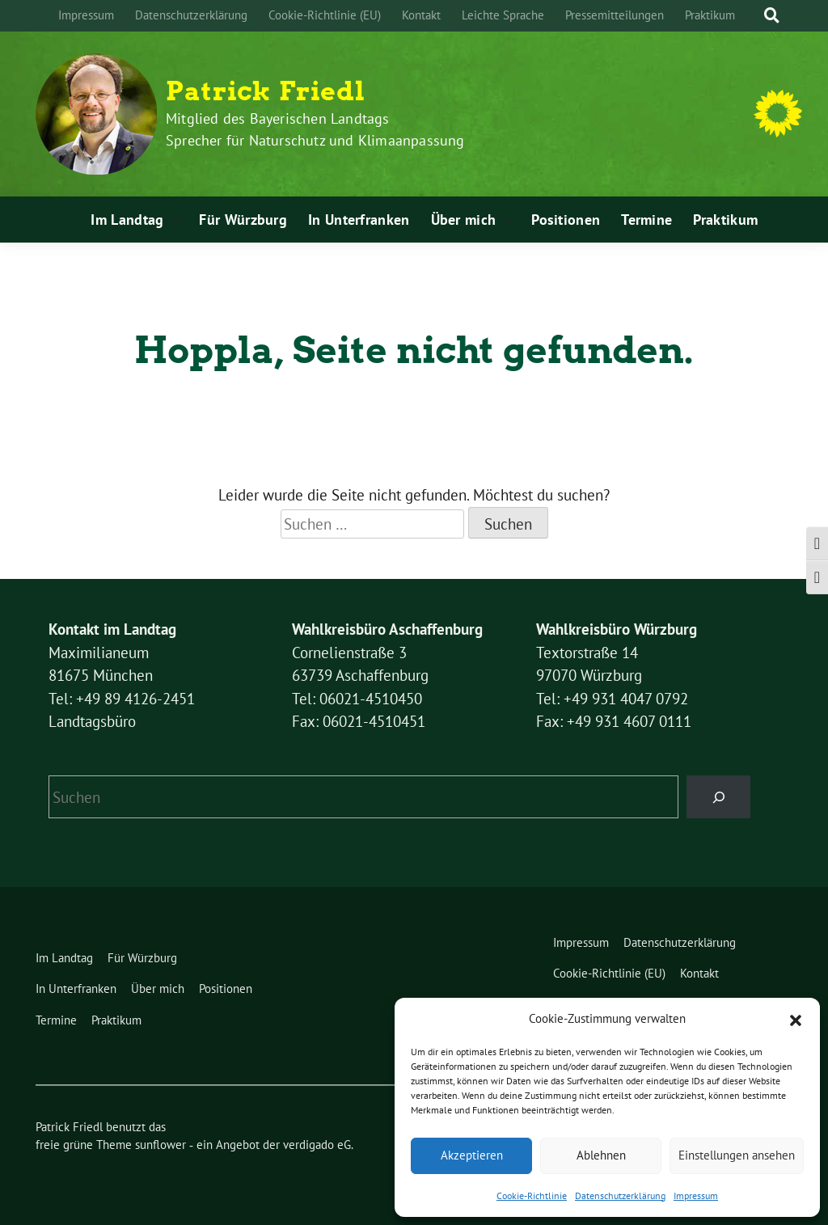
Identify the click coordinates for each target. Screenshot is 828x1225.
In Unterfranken (359, 219)
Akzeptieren (472, 1155)
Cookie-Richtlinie (531, 1195)
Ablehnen (601, 1155)
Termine (646, 219)
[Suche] (757, 16)
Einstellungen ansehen (736, 1155)
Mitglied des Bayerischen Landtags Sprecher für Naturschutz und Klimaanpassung (315, 129)
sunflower (160, 1144)
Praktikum (710, 15)
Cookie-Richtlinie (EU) (324, 15)
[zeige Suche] (771, 16)
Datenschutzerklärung (620, 1195)
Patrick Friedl (265, 91)
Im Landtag (127, 219)
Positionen (565, 219)
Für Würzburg (243, 219)
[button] (796, 1019)
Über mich (463, 219)
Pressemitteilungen (614, 15)
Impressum (696, 1195)
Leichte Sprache (503, 15)
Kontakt (421, 15)
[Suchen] (718, 796)
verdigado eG (317, 1144)
